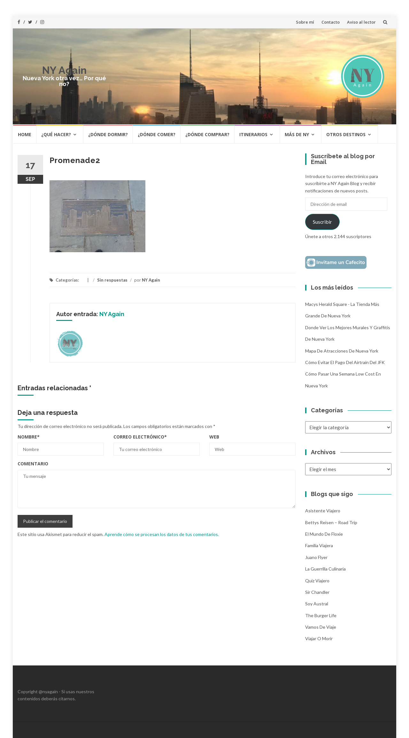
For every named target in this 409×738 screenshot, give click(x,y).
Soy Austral (316, 603)
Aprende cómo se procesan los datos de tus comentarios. (161, 534)
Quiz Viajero (317, 580)
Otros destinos (346, 134)
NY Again (64, 70)
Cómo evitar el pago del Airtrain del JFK (345, 362)
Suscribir (322, 222)
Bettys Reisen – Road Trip (331, 522)
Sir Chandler (317, 592)
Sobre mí (305, 22)
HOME (24, 134)
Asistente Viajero (322, 510)
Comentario (33, 464)
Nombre (29, 437)
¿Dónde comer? (156, 134)
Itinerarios (253, 134)
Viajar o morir (319, 638)
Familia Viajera (319, 545)
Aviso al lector (361, 22)
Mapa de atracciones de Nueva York (341, 350)
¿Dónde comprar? (207, 134)
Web (214, 437)
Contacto (330, 22)
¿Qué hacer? (56, 134)
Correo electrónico (140, 437)
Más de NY (297, 134)
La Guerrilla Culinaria (325, 568)
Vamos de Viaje (320, 627)
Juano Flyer (316, 557)
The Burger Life (320, 615)
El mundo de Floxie (324, 534)
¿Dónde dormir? (108, 134)
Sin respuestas (112, 280)
